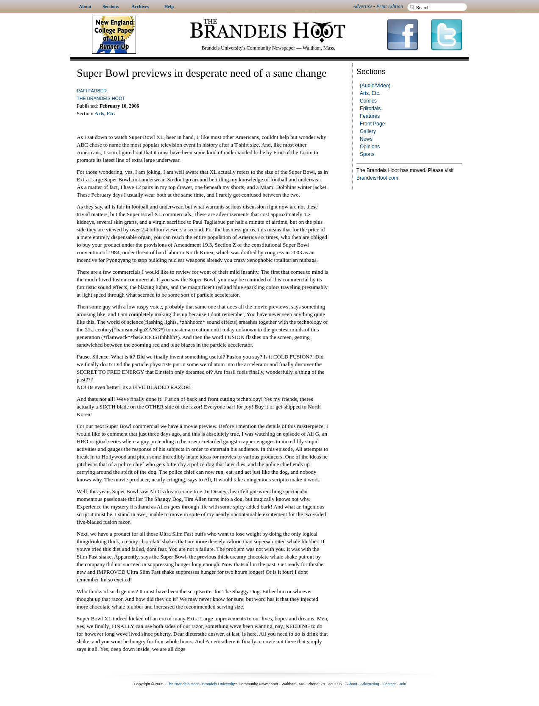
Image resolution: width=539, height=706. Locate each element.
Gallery (368, 131)
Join (402, 684)
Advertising (369, 684)
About (352, 684)
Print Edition (389, 6)
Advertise (362, 6)
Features (370, 116)
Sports (367, 154)
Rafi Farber (92, 90)
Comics (368, 101)
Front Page (372, 124)
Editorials (370, 108)
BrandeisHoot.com (377, 178)
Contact (389, 684)
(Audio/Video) (375, 86)
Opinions (370, 147)
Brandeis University (218, 684)
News (366, 139)
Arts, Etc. (370, 93)
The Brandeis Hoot (101, 98)
